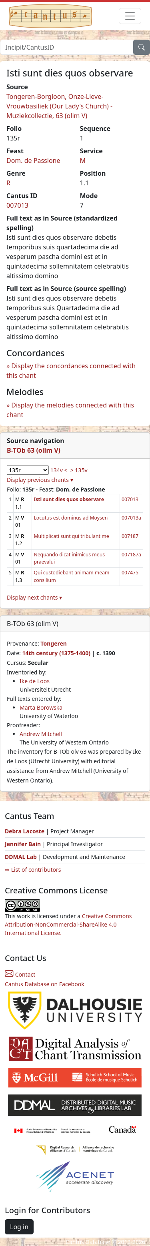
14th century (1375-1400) (56, 653)
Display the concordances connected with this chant (71, 370)
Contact (20, 974)
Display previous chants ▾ (40, 480)
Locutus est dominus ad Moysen (71, 517)
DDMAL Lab (21, 857)
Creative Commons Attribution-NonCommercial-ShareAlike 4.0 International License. (68, 924)
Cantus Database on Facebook (44, 984)
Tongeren (53, 643)
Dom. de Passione (33, 160)
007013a (131, 517)
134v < (59, 470)
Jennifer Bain (23, 844)
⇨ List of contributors (33, 869)
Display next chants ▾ (34, 597)
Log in (19, 1226)
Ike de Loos (35, 681)
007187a (131, 554)
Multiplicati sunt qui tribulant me (71, 536)
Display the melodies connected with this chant (70, 410)
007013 (17, 205)
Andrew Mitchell (41, 734)
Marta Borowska (41, 707)
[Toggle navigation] (130, 16)
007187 (130, 536)
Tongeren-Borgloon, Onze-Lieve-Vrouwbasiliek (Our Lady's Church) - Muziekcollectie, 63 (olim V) (59, 106)
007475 (130, 572)
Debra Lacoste (24, 831)
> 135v (79, 470)
